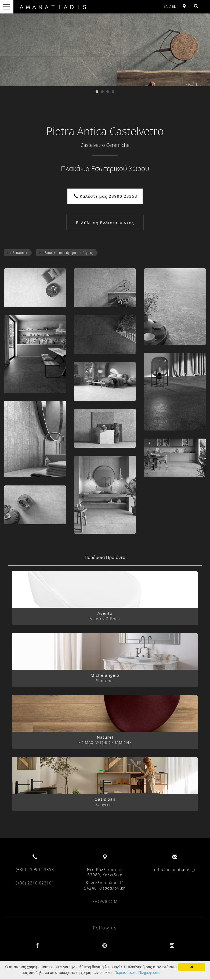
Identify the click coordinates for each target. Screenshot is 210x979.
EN (166, 6)
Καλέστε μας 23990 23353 (105, 196)
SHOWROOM (105, 901)
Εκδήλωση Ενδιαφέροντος (105, 222)
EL (174, 6)
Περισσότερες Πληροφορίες (137, 972)
